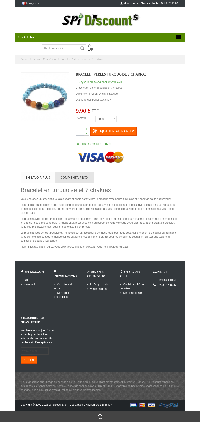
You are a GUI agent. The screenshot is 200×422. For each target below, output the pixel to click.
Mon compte (129, 3)
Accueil (25, 59)
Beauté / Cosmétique (44, 59)
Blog (26, 279)
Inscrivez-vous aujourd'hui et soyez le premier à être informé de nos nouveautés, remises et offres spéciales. (37, 336)
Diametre (81, 118)
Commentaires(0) (75, 177)
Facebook (29, 284)
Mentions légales (133, 292)
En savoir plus (38, 177)
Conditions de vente (63, 286)
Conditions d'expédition (62, 294)
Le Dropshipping (100, 284)
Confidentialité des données (132, 286)
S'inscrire (29, 359)
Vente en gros (98, 288)
